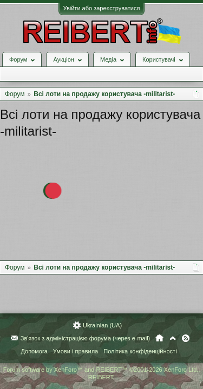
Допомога (34, 351)
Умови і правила (75, 351)
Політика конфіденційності (139, 351)
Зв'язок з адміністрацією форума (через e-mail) (85, 338)
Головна (159, 338)
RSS (185, 338)
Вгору (172, 338)
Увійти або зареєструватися (101, 8)
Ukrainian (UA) (102, 325)
